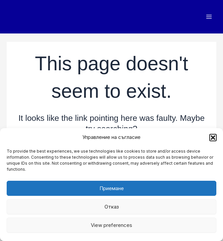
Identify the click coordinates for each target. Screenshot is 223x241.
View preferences (111, 225)
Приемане (111, 188)
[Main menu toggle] (208, 16)
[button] (213, 137)
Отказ (111, 207)
